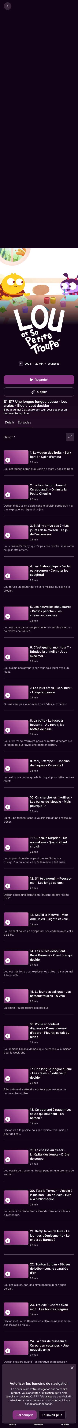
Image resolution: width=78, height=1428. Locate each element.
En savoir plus (52, 1415)
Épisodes (24, 422)
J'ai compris (24, 1415)
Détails (10, 422)
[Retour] (7, 6)
